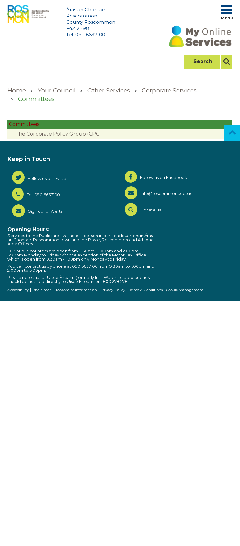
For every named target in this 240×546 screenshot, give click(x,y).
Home (17, 90)
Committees (36, 98)
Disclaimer (41, 289)
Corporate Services (169, 90)
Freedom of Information (75, 289)
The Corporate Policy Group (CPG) (58, 134)
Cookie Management (184, 289)
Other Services (109, 90)
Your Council (57, 90)
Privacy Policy (112, 289)
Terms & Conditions (145, 289)
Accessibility (18, 289)
